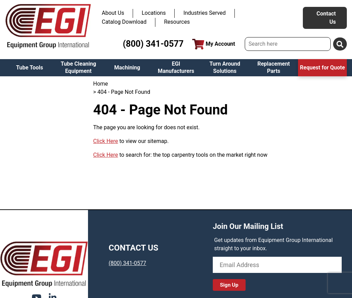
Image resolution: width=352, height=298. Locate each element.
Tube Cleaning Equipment (78, 67)
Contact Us (326, 17)
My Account (213, 44)
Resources (177, 22)
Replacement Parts (273, 67)
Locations (154, 13)
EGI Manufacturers (176, 67)
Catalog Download (124, 22)
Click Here (105, 141)
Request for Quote (322, 67)
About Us (113, 13)
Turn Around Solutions (224, 67)
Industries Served (204, 13)
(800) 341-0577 (153, 44)
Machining (127, 67)
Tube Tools (29, 67)
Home (100, 83)
